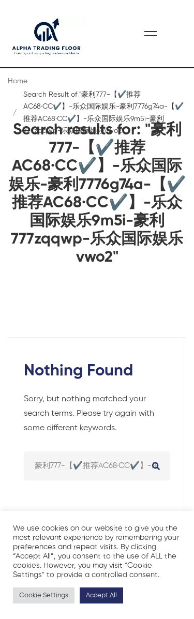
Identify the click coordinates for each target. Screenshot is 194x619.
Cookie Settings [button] (43, 595)
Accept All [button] (101, 595)
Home (17, 81)
